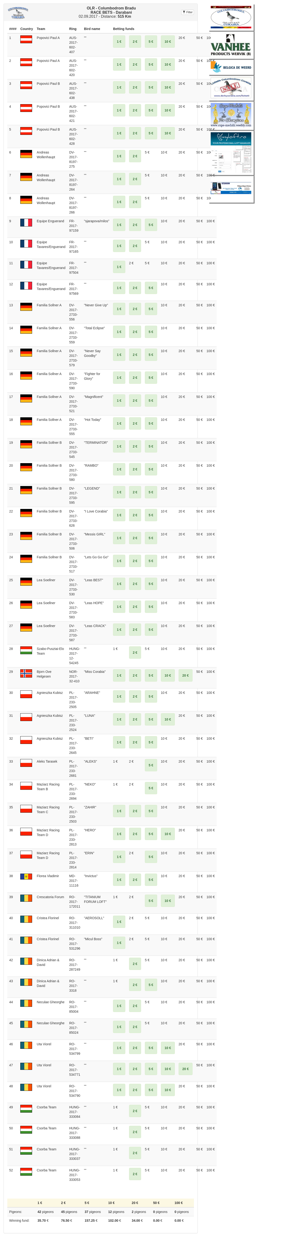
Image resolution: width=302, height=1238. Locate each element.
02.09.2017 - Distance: (107, 12)
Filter (188, 12)
